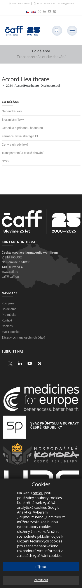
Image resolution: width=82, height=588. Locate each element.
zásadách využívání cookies (39, 555)
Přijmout (41, 567)
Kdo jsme (8, 303)
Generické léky (12, 111)
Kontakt (7, 320)
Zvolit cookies (11, 332)
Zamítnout (41, 580)
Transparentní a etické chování (23, 153)
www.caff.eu (10, 272)
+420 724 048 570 (43, 3)
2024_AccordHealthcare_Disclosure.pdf (33, 85)
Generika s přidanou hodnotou (22, 128)
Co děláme (9, 309)
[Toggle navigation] (72, 30)
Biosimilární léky (13, 119)
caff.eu (38, 493)
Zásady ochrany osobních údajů (23, 337)
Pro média (9, 314)
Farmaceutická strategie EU (21, 136)
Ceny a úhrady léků (15, 144)
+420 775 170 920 (19, 3)
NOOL (6, 161)
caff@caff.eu (66, 3)
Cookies (7, 326)
